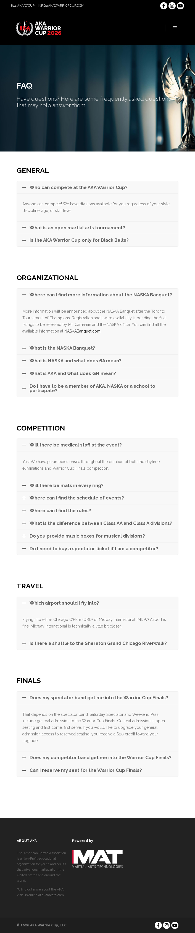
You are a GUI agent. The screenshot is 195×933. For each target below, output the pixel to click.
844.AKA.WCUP (23, 5)
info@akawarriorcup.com (61, 5)
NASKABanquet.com (82, 331)
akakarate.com (53, 895)
